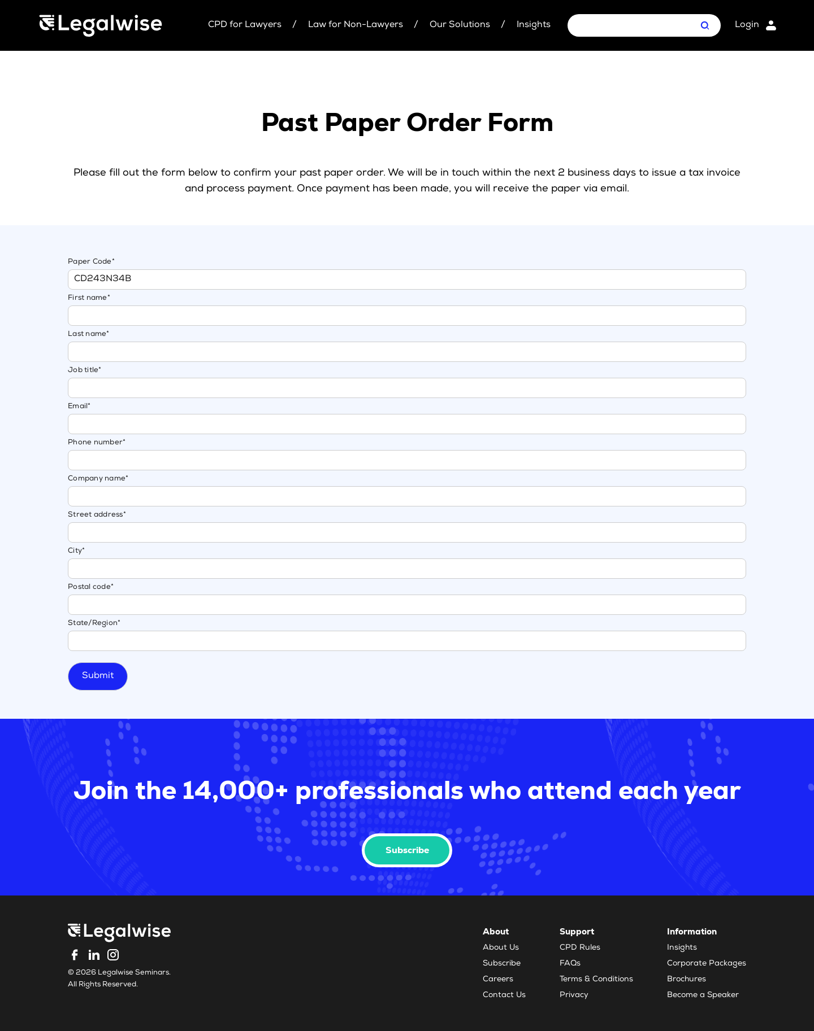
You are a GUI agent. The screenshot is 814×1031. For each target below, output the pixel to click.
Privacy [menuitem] (574, 995)
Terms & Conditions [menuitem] (596, 980)
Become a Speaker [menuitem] (703, 995)
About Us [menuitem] (501, 948)
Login (747, 25)
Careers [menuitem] (498, 980)
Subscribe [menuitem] (502, 964)
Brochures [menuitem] (686, 980)
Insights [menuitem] (682, 948)
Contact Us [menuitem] (504, 995)
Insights (534, 25)
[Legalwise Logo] (100, 25)
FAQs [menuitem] (570, 964)
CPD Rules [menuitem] (580, 948)
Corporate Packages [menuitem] (706, 964)
